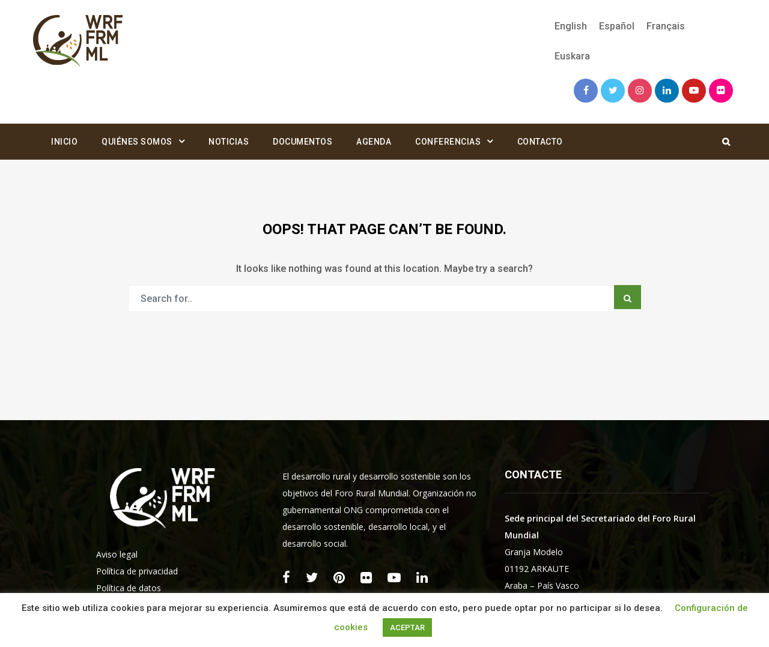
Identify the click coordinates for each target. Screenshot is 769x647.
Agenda (373, 141)
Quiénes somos (137, 141)
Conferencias (448, 141)
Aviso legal (117, 554)
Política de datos (128, 588)
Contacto (540, 141)
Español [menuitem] (616, 26)
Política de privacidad (137, 571)
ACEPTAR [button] (407, 627)
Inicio (64, 141)
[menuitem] (571, 26)
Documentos (302, 141)
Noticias (228, 141)
